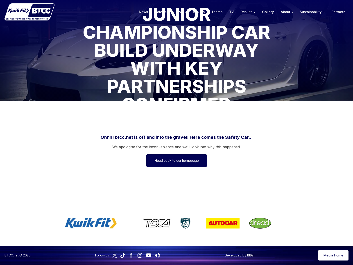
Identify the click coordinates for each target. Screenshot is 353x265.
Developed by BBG (239, 255)
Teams (216, 12)
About (285, 12)
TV (231, 12)
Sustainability (311, 12)
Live (179, 12)
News (143, 12)
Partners (338, 12)
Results (246, 12)
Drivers (199, 12)
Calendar (162, 12)
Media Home (333, 255)
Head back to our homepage (176, 160)
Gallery (268, 12)
